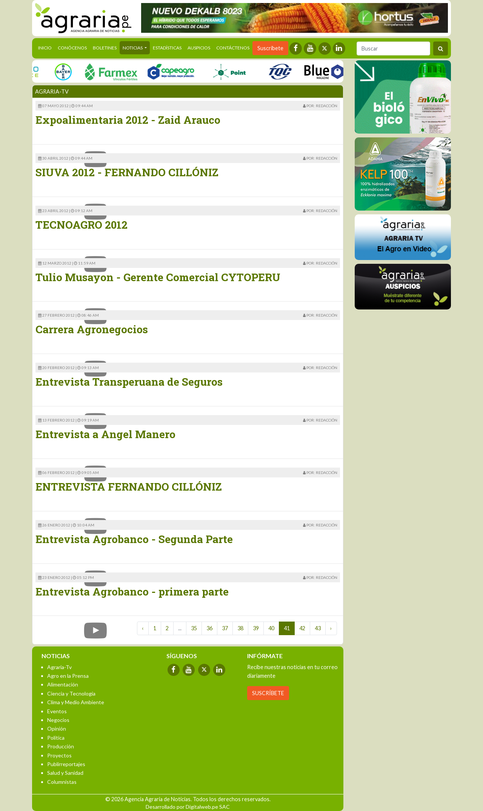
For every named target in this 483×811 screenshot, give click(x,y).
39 (256, 628)
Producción (60, 746)
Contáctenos (232, 48)
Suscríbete (270, 48)
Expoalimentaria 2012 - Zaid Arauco (127, 120)
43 (318, 628)
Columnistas (62, 782)
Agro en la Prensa (68, 675)
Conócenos (72, 48)
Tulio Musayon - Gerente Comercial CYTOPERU (157, 277)
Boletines (105, 48)
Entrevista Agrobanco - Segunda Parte (134, 539)
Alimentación (62, 684)
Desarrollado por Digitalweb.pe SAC (188, 806)
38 (240, 628)
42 (302, 628)
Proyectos (59, 755)
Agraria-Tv (59, 667)
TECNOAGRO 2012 (81, 225)
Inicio (46, 47)
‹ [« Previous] (143, 628)
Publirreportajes (66, 764)
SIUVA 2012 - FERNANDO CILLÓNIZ (126, 172)
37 (225, 628)
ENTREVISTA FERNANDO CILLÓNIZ (128, 487)
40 (271, 628)
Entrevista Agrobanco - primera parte (132, 592)
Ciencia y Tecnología (71, 693)
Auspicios (199, 48)
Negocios (58, 720)
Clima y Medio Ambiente (75, 702)
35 (194, 628)
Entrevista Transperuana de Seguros (129, 382)
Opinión (56, 728)
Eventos (57, 711)
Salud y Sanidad (65, 772)
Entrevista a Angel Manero (105, 434)
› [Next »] (331, 628)
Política (56, 737)
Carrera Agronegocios (91, 329)
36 (209, 628)
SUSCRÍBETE (268, 693)
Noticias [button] (133, 48)
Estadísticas (167, 48)
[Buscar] (393, 48)
